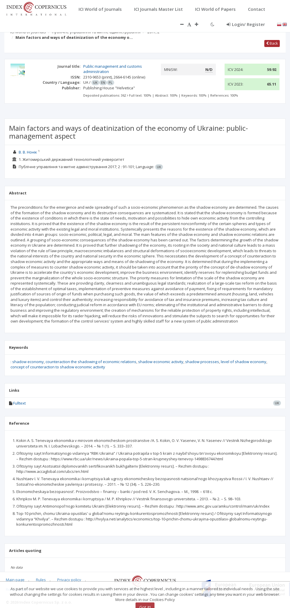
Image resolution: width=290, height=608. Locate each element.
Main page (15, 579)
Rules (41, 579)
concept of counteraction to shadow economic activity (58, 367)
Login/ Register (246, 24)
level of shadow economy (243, 361)
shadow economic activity (160, 361)
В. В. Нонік (28, 152)
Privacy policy (69, 579)
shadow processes (202, 361)
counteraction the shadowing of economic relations (91, 361)
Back (272, 43)
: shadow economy (27, 361)
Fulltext (19, 403)
